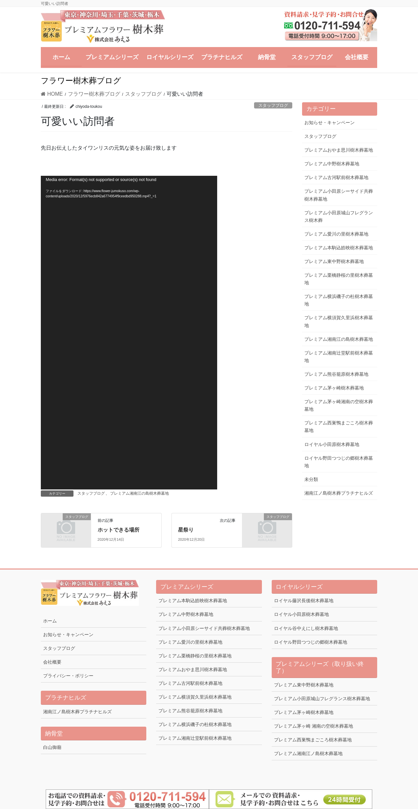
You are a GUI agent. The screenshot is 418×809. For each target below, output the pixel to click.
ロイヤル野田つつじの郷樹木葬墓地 (338, 461)
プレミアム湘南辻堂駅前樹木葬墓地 (338, 356)
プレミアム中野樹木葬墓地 (331, 163)
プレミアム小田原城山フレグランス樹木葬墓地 (322, 698)
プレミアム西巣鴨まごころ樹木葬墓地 (338, 426)
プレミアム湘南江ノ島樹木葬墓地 (308, 753)
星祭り (186, 530)
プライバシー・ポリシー (68, 675)
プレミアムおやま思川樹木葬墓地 (338, 150)
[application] (129, 332)
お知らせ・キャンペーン (329, 122)
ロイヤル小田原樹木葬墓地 (331, 444)
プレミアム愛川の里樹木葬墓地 (336, 234)
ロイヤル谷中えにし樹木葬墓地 (306, 628)
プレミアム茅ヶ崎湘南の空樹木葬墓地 (338, 405)
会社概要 (52, 662)
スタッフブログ (273, 105)
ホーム (50, 620)
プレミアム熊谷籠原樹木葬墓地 (336, 374)
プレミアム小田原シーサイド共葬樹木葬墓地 (338, 195)
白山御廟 (52, 747)
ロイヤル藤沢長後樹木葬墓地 (303, 600)
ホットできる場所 (118, 530)
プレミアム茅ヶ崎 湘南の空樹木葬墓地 (313, 726)
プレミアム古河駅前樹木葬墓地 (336, 177)
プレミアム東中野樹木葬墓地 (334, 261)
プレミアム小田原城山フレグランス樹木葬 (338, 216)
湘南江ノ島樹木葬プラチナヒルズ (338, 493)
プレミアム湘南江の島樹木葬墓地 (139, 493)
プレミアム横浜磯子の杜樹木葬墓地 (338, 300)
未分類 (311, 479)
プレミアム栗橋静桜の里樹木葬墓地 (338, 278)
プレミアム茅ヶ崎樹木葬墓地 (334, 387)
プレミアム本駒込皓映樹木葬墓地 (338, 247)
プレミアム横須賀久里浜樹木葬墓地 (338, 321)
